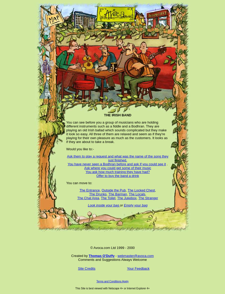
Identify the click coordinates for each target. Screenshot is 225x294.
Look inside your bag (104, 205)
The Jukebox (126, 198)
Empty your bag (135, 205)
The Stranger (148, 198)
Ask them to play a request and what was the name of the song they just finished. (117, 158)
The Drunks (98, 194)
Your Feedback (138, 268)
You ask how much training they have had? (118, 172)
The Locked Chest (141, 190)
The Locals (137, 194)
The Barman (117, 194)
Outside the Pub (114, 190)
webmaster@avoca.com (136, 256)
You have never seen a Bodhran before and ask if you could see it (117, 164)
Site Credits (86, 268)
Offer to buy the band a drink (117, 176)
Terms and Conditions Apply (112, 281)
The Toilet (108, 198)
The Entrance (90, 190)
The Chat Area (88, 198)
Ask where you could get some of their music (117, 168)
